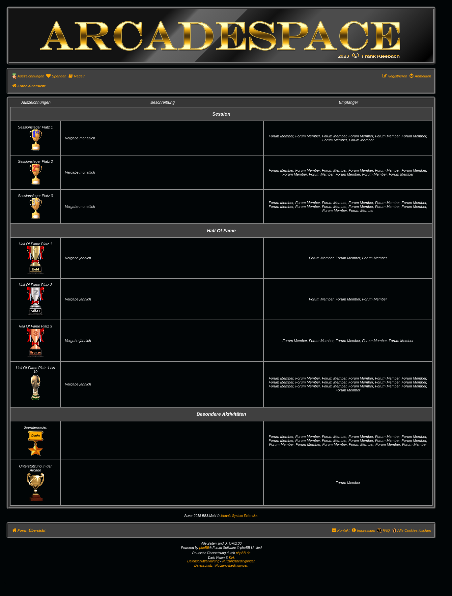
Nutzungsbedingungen (238, 561)
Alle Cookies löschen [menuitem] (414, 530)
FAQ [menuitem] (386, 530)
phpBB (204, 548)
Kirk (232, 557)
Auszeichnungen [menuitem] (30, 76)
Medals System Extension (239, 516)
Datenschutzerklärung (203, 561)
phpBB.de (243, 553)
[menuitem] (56, 76)
